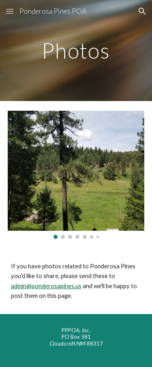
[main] (76, 50)
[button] (9, 11)
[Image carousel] (76, 175)
